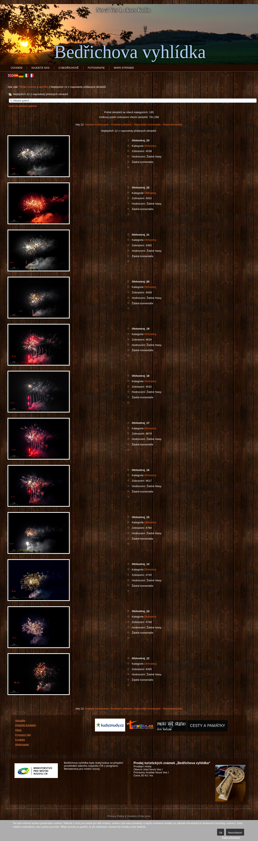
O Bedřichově (69, 67)
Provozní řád (23, 734)
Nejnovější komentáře (147, 124)
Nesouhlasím (235, 832)
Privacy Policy (116, 816)
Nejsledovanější (172, 124)
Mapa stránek (124, 67)
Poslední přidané (121, 124)
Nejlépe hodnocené (97, 124)
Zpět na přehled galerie (22, 106)
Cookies (20, 739)
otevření (43, 86)
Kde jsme (145, 816)
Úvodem (16, 67)
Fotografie (96, 67)
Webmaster (22, 744)
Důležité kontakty (25, 725)
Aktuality (20, 720)
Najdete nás (40, 67)
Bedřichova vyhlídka (130, 52)
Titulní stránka (27, 86)
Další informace (231, 837)
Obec (18, 729)
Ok (220, 832)
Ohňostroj (150, 145)
